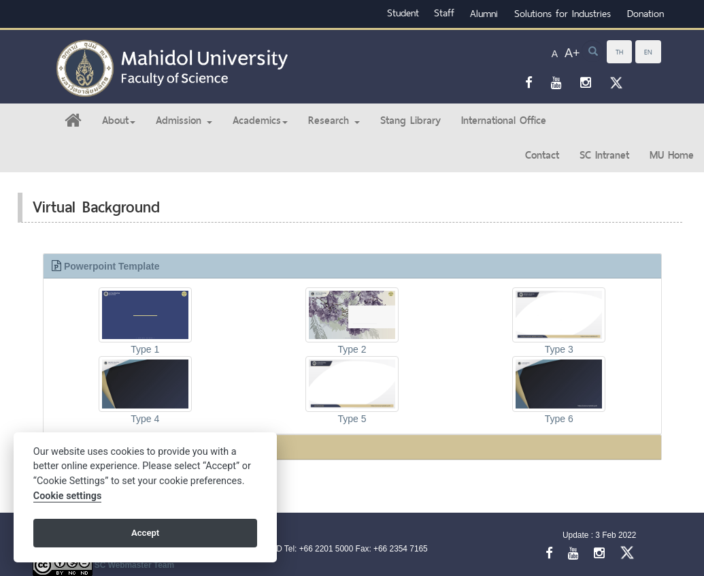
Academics (260, 120)
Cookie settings (67, 496)
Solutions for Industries (562, 13)
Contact (542, 154)
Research (334, 120)
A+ (572, 53)
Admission (184, 120)
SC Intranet (604, 154)
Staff (444, 12)
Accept (145, 533)
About (118, 120)
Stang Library (410, 120)
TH (619, 52)
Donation (645, 13)
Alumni (484, 13)
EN (648, 52)
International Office (503, 120)
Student (403, 12)
